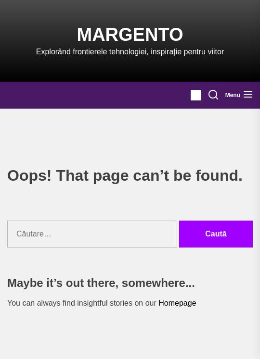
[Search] (213, 95)
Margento (130, 35)
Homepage (177, 303)
